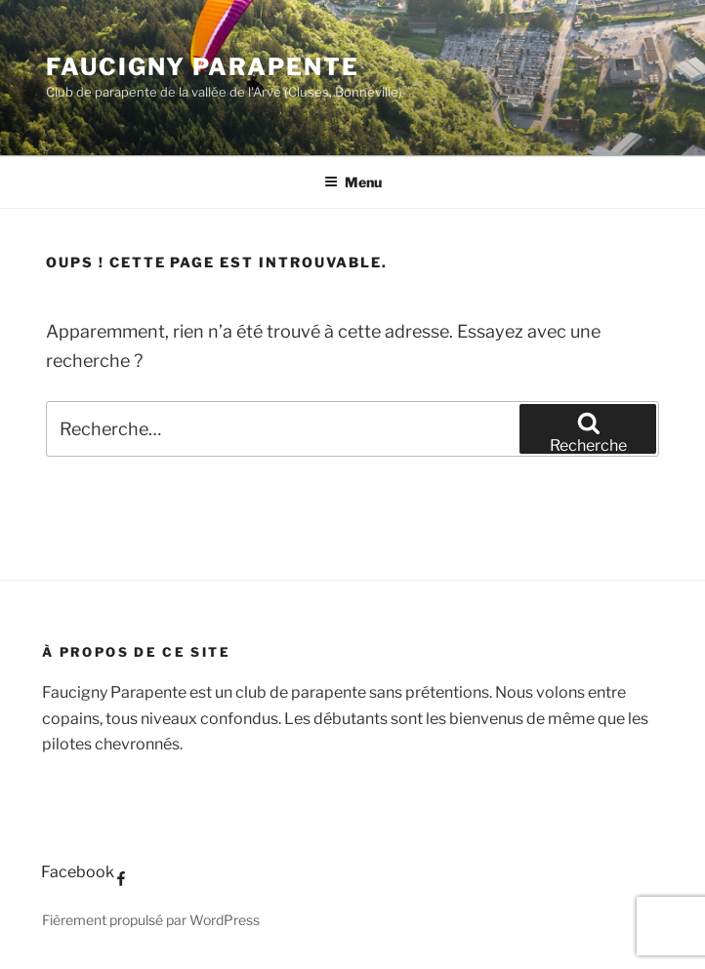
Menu (353, 182)
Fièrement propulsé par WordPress (151, 919)
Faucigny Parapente (202, 67)
